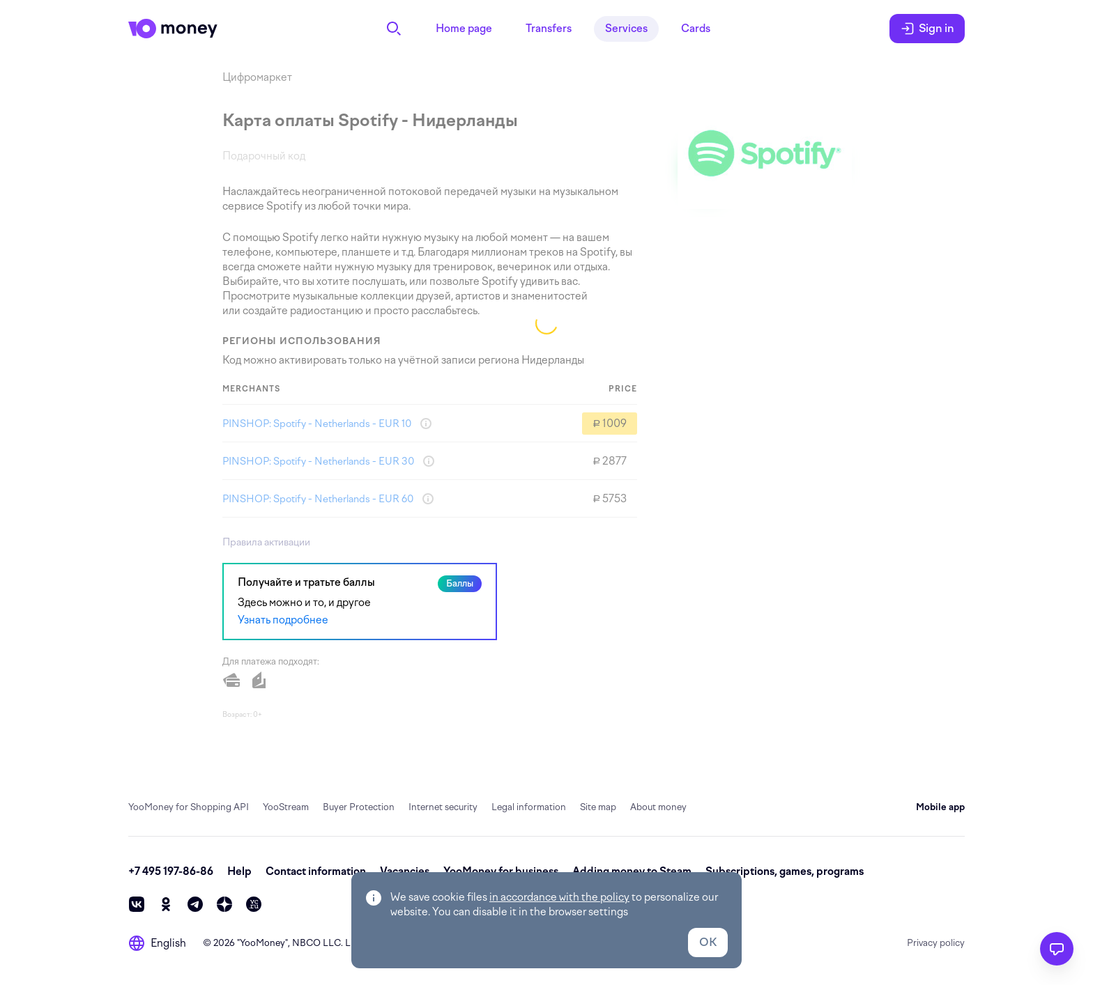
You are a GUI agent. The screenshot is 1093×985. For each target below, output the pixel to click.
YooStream (286, 807)
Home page (464, 28)
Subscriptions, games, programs (784, 871)
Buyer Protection (359, 807)
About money (658, 807)
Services (626, 28)
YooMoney (262, 943)
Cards (695, 28)
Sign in (927, 29)
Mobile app (940, 807)
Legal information (528, 807)
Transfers (549, 28)
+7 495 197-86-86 (170, 871)
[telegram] (195, 904)
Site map (598, 807)
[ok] (166, 904)
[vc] (253, 904)
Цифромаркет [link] (257, 77)
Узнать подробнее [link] (283, 620)
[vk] (136, 904)
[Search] (393, 28)
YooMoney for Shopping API (188, 807)
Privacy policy (936, 943)
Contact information (316, 871)
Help (239, 871)
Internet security (442, 807)
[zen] (224, 904)
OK (708, 942)
